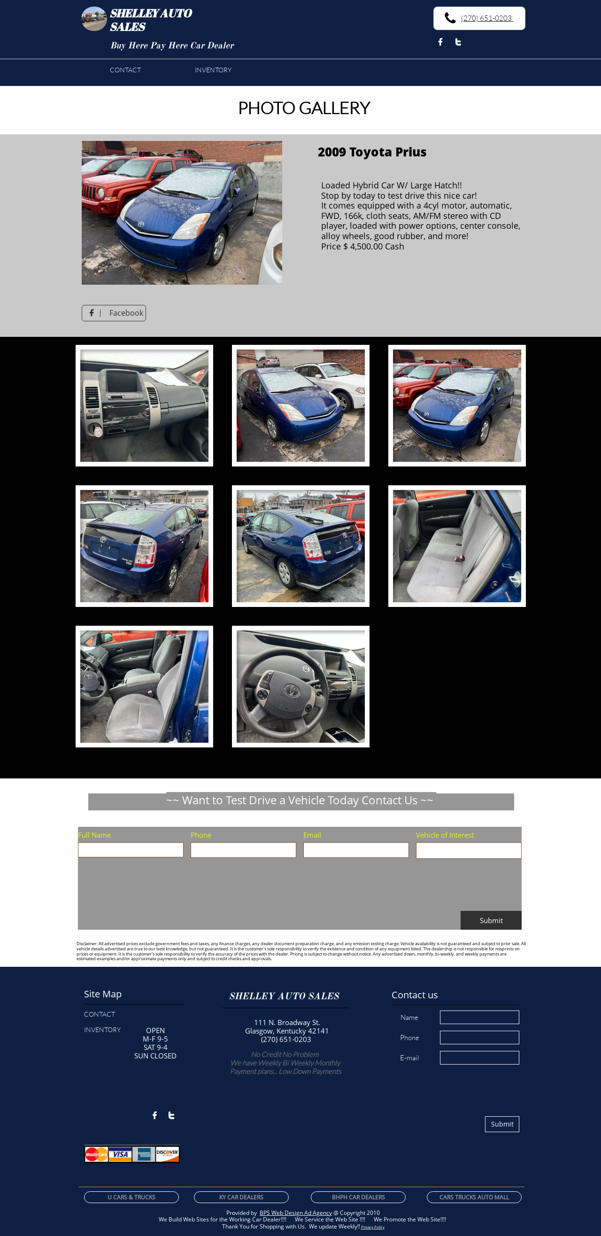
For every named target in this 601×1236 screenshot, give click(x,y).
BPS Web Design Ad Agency (296, 1213)
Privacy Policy (373, 1226)
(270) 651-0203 (487, 18)
